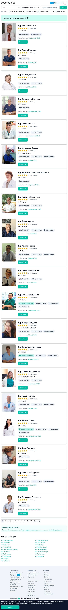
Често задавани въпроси (29, 521)
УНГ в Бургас (5, 536)
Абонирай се (56, 3)
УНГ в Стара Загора (41, 543)
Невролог (30, 575)
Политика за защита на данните (17, 579)
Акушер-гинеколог (33, 564)
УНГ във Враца (40, 534)
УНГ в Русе (4, 550)
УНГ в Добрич (39, 536)
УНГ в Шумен (39, 548)
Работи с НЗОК (31, 12)
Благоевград (47, 572)
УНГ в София (5, 552)
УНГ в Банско (5, 534)
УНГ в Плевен (5, 543)
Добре (10, 607)
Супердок (15, 566)
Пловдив (46, 566)
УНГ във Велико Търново (9, 541)
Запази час (22, 44)
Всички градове (48, 585)
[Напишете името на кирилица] (50, 8)
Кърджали (46, 583)
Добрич (45, 581)
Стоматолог (30, 583)
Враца (45, 579)
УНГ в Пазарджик (41, 541)
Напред (37, 512)
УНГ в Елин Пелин (41, 538)
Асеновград (47, 570)
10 (31, 512)
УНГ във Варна (6, 538)
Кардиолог (30, 581)
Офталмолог (31, 577)
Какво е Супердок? (16, 564)
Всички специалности (34, 585)
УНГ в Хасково (40, 545)
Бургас (45, 575)
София (45, 564)
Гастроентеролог (32, 572)
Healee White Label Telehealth (28, 588)
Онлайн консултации (17, 12)
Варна (45, 568)
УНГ (28, 570)
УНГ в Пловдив (6, 545)
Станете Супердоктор (17, 568)
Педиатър (30, 568)
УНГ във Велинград (41, 532)
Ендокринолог (31, 566)
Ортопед (29, 579)
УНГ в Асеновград (7, 532)
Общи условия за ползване (15, 575)
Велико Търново (48, 577)
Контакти (13, 582)
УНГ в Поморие (6, 548)
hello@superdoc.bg (55, 521)
